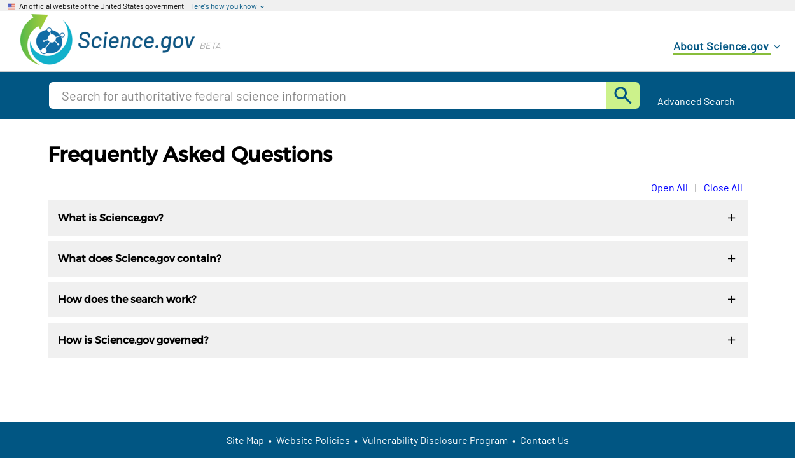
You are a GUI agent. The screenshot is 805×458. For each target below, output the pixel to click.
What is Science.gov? (398, 218)
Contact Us (544, 440)
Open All (669, 187)
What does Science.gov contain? (398, 259)
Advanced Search (696, 101)
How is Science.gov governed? (398, 341)
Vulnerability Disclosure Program (435, 440)
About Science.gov (728, 46)
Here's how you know (227, 6)
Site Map (245, 440)
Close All (723, 187)
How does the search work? (398, 300)
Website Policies (313, 440)
